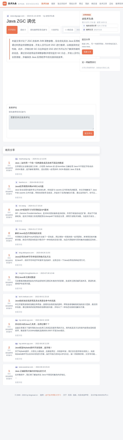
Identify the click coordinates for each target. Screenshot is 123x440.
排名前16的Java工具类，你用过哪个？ (32, 324)
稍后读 (94, 4)
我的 (87, 4)
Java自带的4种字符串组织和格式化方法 (33, 257)
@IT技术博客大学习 (53, 395)
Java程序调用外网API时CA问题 (29, 186)
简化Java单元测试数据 (25, 277)
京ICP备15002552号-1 (99, 395)
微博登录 (119, 4)
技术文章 (103, 4)
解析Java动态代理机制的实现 (28, 233)
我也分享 (73, 4)
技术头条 (45, 4)
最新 (53, 4)
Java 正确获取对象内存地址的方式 (30, 371)
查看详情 (18, 174)
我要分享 (87, 52)
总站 (111, 4)
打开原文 (12, 30)
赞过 (81, 4)
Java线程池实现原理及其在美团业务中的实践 (35, 301)
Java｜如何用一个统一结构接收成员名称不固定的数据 (39, 163)
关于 (65, 395)
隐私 (75, 395)
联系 (70, 395)
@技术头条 (50, 16)
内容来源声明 (83, 395)
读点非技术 (62, 4)
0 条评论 (55, 30)
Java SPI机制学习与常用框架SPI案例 (31, 210)
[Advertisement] (51, 83)
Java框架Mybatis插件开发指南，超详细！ (33, 347)
